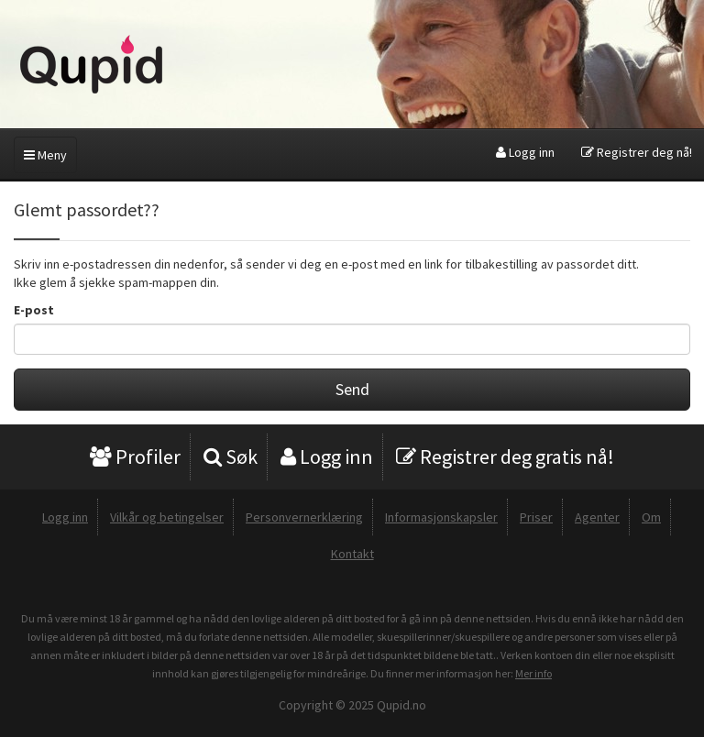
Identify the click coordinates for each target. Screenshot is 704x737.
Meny (45, 155)
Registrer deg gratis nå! (505, 456)
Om (651, 517)
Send (352, 389)
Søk (231, 456)
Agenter (597, 517)
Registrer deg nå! (636, 152)
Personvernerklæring (304, 517)
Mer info (533, 673)
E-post (34, 310)
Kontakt (352, 553)
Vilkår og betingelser (167, 517)
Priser (536, 517)
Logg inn (525, 152)
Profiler (135, 456)
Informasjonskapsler (441, 517)
